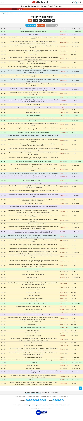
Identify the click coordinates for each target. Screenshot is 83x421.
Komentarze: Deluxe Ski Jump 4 (33, 335)
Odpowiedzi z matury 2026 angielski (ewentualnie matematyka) (33, 303)
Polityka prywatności (36, 405)
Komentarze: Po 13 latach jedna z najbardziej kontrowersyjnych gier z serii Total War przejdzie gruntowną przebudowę (33, 46)
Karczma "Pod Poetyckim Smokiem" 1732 (33, 97)
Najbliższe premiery (63, 396)
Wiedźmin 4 (55, 396)
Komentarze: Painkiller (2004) (33, 292)
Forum (60, 6)
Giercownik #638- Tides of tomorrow (33, 203)
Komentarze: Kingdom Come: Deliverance (33, 298)
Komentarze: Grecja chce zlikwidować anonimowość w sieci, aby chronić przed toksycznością (33, 314)
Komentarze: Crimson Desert (33, 104)
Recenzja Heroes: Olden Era (48, 9)
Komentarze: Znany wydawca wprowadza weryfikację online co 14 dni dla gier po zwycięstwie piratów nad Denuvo (33, 195)
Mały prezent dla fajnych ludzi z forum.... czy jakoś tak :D (33, 28)
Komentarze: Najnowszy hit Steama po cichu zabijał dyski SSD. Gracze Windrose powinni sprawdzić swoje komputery (33, 37)
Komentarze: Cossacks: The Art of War (33, 345)
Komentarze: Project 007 (33, 271)
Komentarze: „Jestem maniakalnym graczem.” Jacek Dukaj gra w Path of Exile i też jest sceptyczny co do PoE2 (33, 191)
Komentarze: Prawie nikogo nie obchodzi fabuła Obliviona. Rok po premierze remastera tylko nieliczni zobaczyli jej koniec (33, 93)
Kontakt (64, 405)
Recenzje (33, 6)
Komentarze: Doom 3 (33, 54)
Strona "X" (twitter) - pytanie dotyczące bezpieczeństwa (33, 183)
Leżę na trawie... (33, 120)
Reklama (52, 405)
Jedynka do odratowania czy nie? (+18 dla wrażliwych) (33, 327)
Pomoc (68, 405)
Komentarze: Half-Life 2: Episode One (33, 322)
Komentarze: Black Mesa (33, 330)
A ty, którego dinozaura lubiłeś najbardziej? (33, 180)
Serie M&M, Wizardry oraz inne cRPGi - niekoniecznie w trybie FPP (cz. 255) (33, 306)
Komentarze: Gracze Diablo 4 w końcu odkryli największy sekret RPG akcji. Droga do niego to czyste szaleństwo (33, 84)
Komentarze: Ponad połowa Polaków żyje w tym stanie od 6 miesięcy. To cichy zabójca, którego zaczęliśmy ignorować (33, 256)
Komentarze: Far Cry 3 (33, 301)
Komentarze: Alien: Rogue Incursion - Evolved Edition (33, 287)
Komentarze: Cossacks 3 (33, 365)
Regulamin (27, 392)
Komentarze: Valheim (33, 280)
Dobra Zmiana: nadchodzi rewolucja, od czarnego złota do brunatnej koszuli (33, 161)
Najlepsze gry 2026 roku (33, 396)
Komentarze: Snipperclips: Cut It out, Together (33, 274)
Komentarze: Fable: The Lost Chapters (33, 309)
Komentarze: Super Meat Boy (33, 368)
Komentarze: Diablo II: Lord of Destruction (33, 342)
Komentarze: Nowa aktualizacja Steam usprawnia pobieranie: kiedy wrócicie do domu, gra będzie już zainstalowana (33, 207)
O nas (14, 405)
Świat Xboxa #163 (33, 34)
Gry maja (20, 9)
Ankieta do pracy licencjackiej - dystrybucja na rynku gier (33, 31)
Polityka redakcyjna (26, 405)
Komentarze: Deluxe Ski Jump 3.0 (33, 333)
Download (44, 6)
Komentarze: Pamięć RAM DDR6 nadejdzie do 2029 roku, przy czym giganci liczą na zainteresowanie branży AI (33, 176)
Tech (53, 20)
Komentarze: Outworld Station (33, 112)
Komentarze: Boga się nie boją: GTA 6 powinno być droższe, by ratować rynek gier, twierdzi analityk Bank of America (33, 124)
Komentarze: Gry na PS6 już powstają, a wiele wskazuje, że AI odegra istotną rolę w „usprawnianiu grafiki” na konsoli (33, 371)
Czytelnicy (33, 392)
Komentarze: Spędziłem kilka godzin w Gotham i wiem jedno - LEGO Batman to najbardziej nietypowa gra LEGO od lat (33, 75)
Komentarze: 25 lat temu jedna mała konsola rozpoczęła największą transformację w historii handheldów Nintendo (33, 169)
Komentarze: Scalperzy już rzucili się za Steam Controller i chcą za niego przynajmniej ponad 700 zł (33, 107)
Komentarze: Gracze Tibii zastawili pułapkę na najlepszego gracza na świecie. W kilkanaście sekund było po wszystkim (33, 140)
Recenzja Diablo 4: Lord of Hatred (63, 9)
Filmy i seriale (46, 20)
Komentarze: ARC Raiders (33, 109)
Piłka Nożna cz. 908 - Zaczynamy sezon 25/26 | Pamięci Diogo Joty (33, 132)
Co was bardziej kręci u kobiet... (33, 115)
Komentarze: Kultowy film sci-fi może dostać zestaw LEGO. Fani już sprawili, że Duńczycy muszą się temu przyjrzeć (33, 240)
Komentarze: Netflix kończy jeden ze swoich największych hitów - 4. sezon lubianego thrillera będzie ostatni (33, 173)
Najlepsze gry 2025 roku (45, 396)
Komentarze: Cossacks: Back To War (33, 357)
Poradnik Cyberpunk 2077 (21, 396)
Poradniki (50, 6)
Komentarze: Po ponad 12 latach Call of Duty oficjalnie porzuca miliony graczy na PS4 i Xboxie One (33, 118)
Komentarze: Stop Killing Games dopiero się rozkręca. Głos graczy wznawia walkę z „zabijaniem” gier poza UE (33, 128)
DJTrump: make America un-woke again (33, 269)
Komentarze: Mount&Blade (33, 295)
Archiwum (38, 392)
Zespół (56, 405)
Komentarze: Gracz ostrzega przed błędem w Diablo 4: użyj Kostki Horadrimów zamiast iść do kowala (33, 248)
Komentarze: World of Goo (33, 277)
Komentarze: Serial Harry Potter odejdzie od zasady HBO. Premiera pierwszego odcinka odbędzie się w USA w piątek (33, 135)
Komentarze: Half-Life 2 (33, 324)
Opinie (39, 6)
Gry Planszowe (33, 362)
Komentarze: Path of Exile (33, 290)
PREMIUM (14, 9)
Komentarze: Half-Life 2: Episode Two (33, 312)
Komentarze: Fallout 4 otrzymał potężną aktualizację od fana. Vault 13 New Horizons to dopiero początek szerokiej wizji (33, 215)
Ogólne (35, 20)
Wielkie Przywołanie (33, 379)
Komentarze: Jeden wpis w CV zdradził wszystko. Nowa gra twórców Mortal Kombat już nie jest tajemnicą (33, 360)
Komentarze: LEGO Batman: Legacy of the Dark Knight (33, 223)
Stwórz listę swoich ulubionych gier (32, 9)
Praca (60, 405)
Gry (29, 6)
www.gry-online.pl (5, 13)
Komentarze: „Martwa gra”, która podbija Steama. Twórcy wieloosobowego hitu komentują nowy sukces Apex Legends (33, 220)
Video (56, 6)
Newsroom (24, 6)
